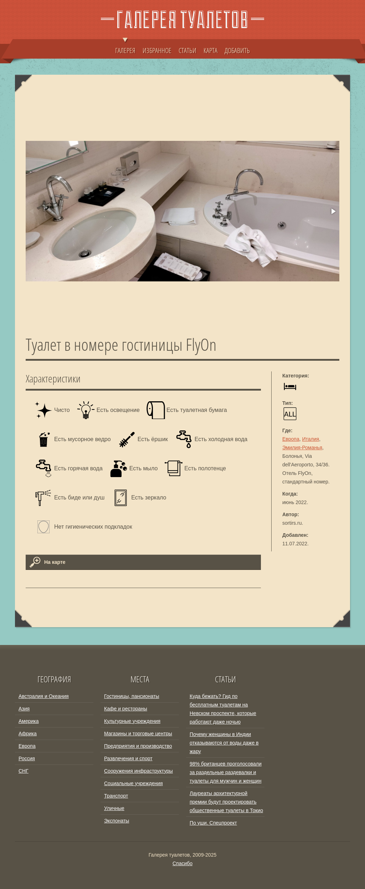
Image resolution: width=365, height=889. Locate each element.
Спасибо (182, 863)
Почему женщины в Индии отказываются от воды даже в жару (224, 742)
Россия (27, 758)
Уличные (114, 808)
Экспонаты (116, 821)
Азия (24, 708)
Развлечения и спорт (128, 758)
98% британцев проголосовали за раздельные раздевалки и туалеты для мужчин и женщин (226, 772)
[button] (333, 211)
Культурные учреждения (132, 721)
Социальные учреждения (133, 783)
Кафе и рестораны (125, 708)
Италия (310, 439)
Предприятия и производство (138, 746)
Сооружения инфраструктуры (138, 771)
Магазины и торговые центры (138, 733)
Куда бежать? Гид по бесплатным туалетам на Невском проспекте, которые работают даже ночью (223, 709)
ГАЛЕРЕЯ (125, 47)
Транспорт (116, 796)
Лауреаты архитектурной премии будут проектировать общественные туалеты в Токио (226, 801)
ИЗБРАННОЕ (157, 50)
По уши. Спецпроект (213, 823)
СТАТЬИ (187, 50)
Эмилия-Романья (302, 447)
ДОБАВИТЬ (237, 50)
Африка (28, 733)
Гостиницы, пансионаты (131, 696)
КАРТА (210, 50)
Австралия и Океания (44, 696)
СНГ (24, 771)
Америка (29, 721)
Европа (290, 439)
